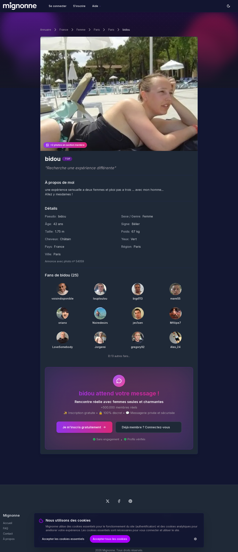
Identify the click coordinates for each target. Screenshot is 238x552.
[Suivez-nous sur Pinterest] (130, 501)
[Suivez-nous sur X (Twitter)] (107, 501)
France (64, 29)
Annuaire (45, 29)
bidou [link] (126, 29)
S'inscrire (79, 6)
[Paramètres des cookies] (195, 539)
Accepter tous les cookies (110, 538)
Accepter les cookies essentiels (63, 538)
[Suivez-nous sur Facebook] (119, 501)
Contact (8, 533)
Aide (96, 6)
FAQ (5, 528)
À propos (9, 538)
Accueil (7, 523)
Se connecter (57, 6)
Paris (97, 29)
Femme (81, 29)
